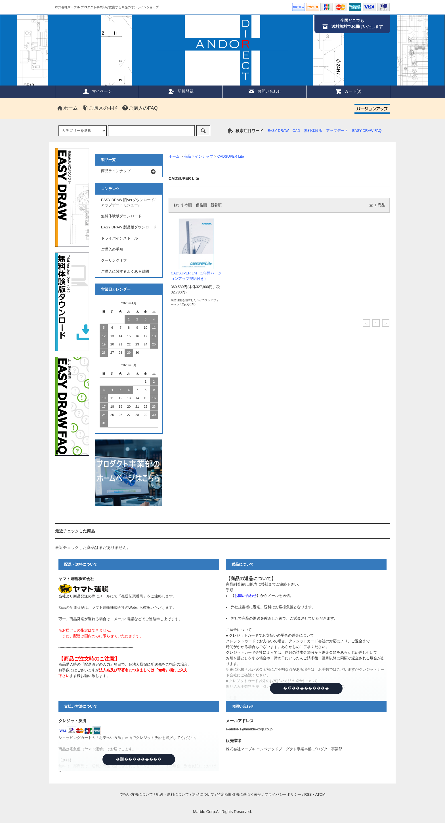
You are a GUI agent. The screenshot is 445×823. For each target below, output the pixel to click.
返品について (203, 795)
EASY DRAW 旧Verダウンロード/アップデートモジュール (128, 202)
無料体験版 (313, 131)
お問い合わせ (264, 91)
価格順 (201, 205)
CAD (296, 131)
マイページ (97, 91)
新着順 (216, 205)
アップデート (337, 131)
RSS (308, 795)
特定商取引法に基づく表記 (239, 795)
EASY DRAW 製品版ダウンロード (128, 227)
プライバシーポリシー (283, 795)
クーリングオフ (114, 260)
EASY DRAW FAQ (367, 131)
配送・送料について (172, 795)
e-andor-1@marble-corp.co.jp (249, 729)
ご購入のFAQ (140, 108)
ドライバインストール (119, 238)
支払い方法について (136, 795)
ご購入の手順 (100, 108)
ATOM (320, 795)
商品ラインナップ (198, 157)
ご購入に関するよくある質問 (125, 272)
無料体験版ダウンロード (121, 216)
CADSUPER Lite (230, 157)
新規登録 (181, 91)
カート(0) (348, 91)
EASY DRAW (278, 131)
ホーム (67, 108)
